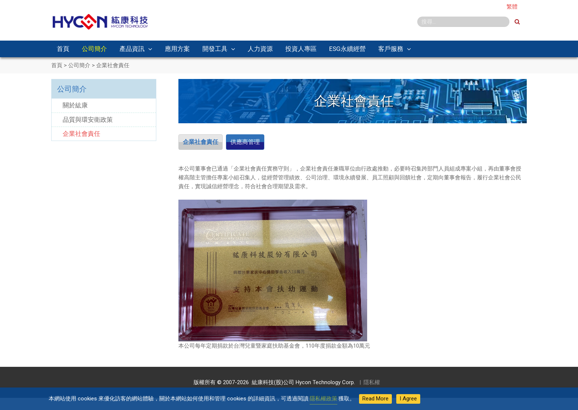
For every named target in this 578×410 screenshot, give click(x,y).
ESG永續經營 (347, 48)
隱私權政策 (323, 398)
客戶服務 (390, 48)
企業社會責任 (203, 142)
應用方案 (177, 48)
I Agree (408, 398)
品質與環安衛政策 (88, 119)
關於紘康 (75, 105)
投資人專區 (301, 48)
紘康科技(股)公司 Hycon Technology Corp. (302, 383)
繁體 (512, 6)
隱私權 (371, 383)
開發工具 (214, 48)
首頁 (63, 48)
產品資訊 (131, 48)
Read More (375, 398)
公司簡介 (94, 48)
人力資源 (260, 48)
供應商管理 (252, 142)
